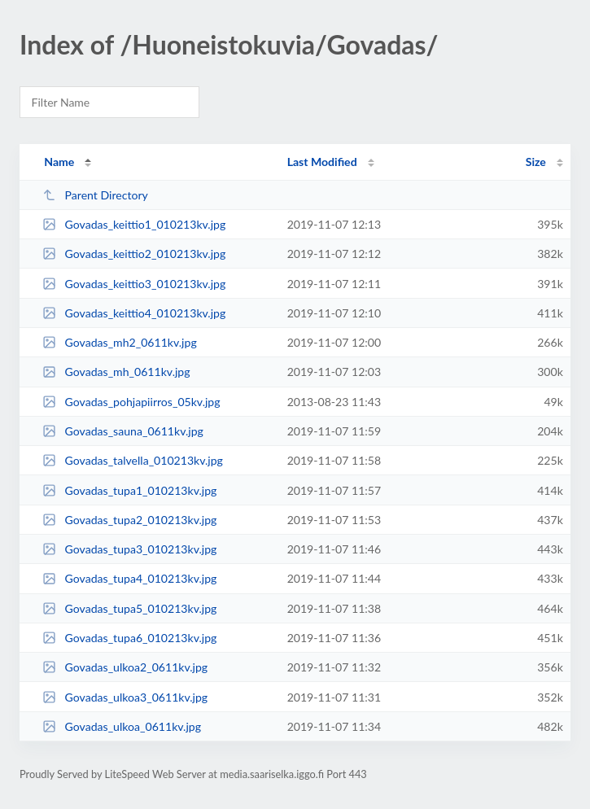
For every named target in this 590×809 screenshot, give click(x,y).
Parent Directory (95, 195)
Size (536, 161)
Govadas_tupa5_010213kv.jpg (129, 608)
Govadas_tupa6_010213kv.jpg (129, 638)
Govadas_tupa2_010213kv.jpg (129, 520)
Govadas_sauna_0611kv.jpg (122, 431)
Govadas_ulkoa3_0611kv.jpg (125, 697)
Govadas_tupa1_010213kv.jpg (129, 490)
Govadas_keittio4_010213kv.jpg (133, 313)
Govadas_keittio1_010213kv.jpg (133, 224)
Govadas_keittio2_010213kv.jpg (133, 253)
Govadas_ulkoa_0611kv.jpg (121, 726)
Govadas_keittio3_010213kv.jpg (133, 284)
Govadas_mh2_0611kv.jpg (119, 342)
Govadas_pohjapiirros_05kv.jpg (131, 402)
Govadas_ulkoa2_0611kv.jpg (125, 667)
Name (59, 161)
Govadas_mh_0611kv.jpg (116, 371)
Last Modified (322, 161)
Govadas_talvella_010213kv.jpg (132, 460)
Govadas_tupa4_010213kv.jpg (129, 578)
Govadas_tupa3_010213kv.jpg (129, 549)
